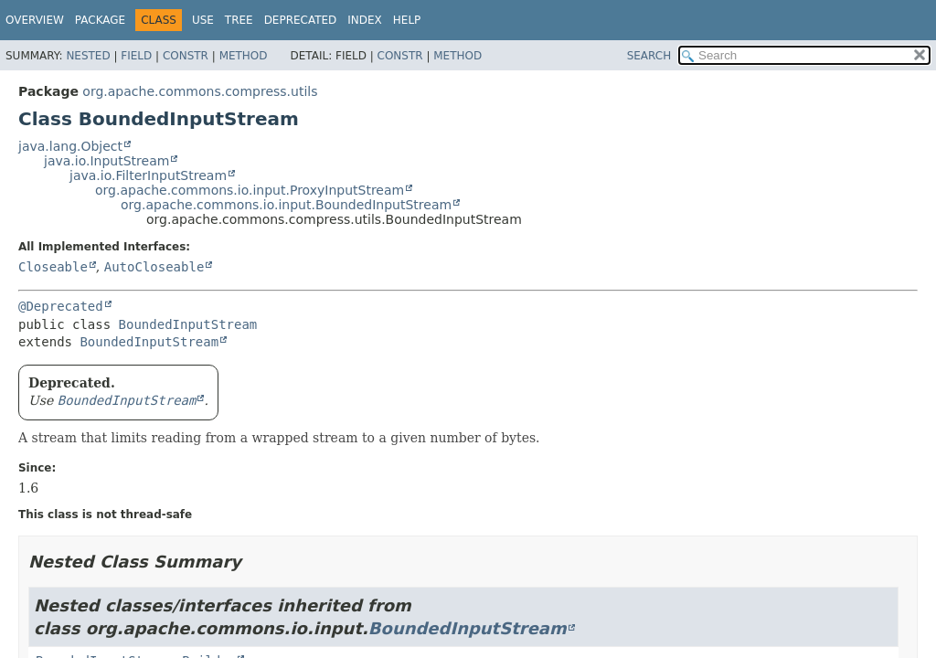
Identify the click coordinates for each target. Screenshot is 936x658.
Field (136, 55)
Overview (34, 20)
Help (407, 20)
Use (203, 20)
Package (100, 20)
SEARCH (649, 55)
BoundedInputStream (188, 324)
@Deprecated (60, 306)
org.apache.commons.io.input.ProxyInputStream (249, 190)
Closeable (53, 267)
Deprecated (300, 20)
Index (364, 20)
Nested (88, 55)
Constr (185, 55)
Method (243, 55)
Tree (239, 20)
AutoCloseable (154, 267)
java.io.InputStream (106, 161)
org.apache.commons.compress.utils (199, 91)
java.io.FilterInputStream (148, 175)
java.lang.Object (70, 146)
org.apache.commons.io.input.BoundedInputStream (286, 204)
